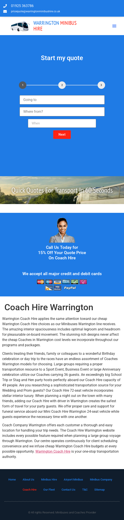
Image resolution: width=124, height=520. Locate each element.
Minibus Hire (49, 479)
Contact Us (68, 489)
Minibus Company (101, 479)
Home (12, 479)
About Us (28, 479)
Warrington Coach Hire (52, 451)
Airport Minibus (73, 479)
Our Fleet (49, 489)
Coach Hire (29, 489)
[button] (114, 26)
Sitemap (99, 489)
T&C (85, 489)
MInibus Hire (55, 26)
